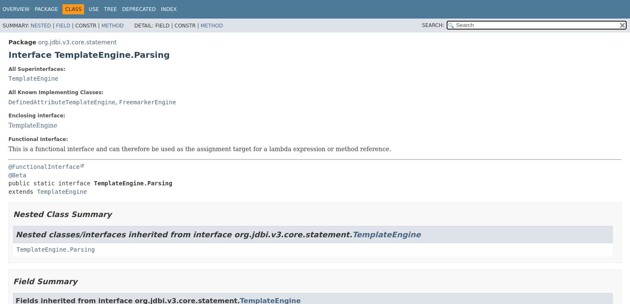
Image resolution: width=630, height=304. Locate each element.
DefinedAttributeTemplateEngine (61, 102)
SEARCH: (433, 25)
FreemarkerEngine (147, 102)
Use (94, 9)
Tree (110, 9)
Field (63, 26)
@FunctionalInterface (44, 166)
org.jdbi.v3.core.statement (77, 42)
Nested (40, 26)
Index (169, 9)
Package (46, 9)
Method (112, 26)
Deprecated (139, 9)
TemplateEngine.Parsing (55, 249)
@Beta (17, 175)
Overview (16, 9)
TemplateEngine (33, 78)
